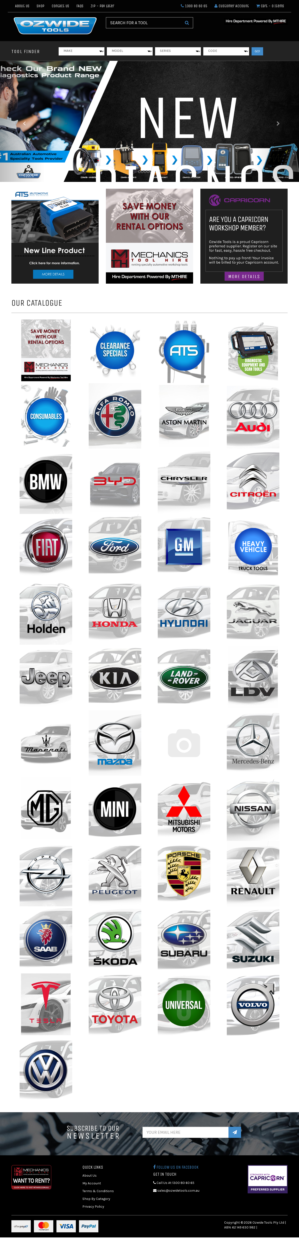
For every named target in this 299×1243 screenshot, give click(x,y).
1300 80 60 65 (194, 6)
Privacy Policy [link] (93, 1206)
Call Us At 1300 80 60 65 (173, 1183)
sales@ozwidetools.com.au (176, 1191)
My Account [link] (91, 1183)
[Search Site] (187, 22)
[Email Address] (185, 1132)
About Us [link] (89, 1175)
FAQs (79, 6)
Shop (40, 6)
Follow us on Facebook (175, 1167)
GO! (257, 51)
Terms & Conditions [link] (98, 1191)
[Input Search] (143, 22)
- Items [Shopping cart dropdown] (270, 6)
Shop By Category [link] (96, 1199)
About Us (22, 6)
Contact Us (60, 6)
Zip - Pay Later (102, 6)
